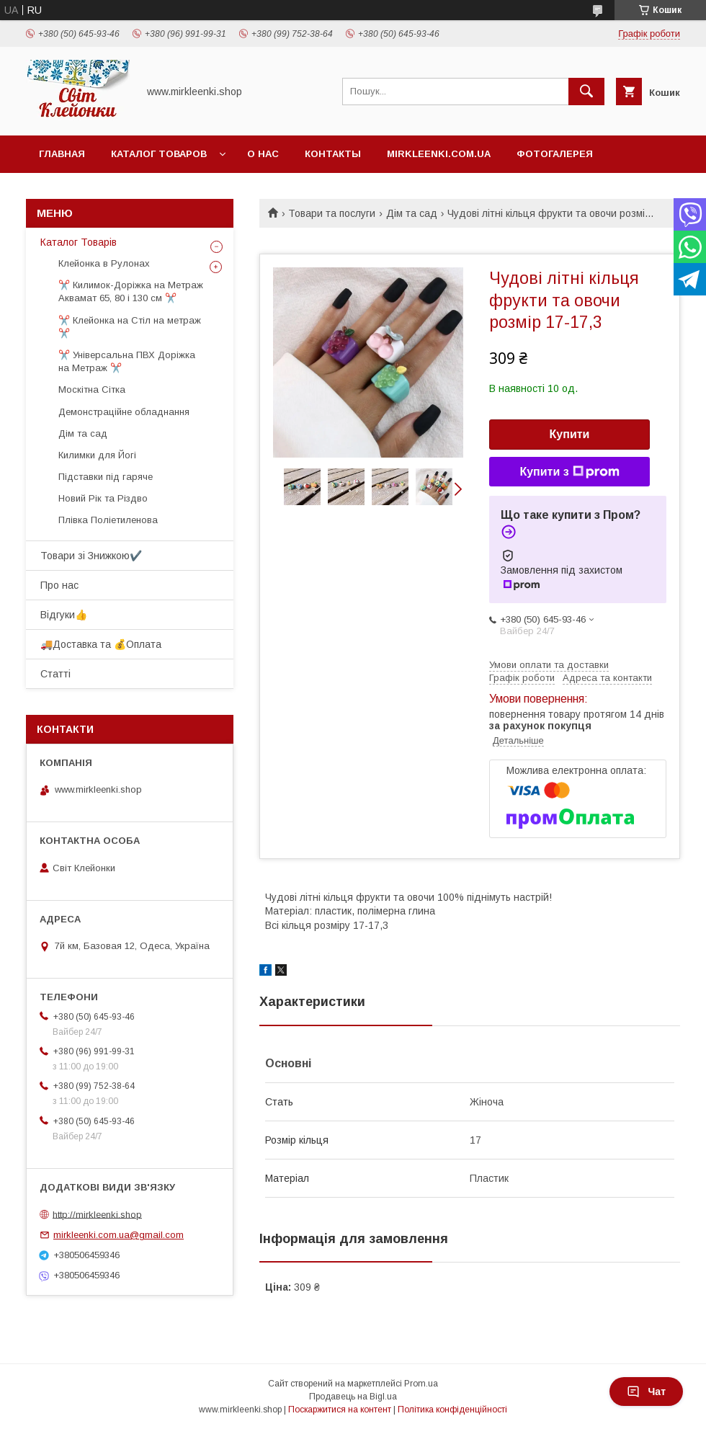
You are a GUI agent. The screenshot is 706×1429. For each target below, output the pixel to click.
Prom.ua (421, 1384)
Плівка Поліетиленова (108, 520)
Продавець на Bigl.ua (353, 1397)
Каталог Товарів (78, 242)
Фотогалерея (555, 153)
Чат (646, 1391)
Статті (55, 674)
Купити (570, 434)
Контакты (333, 153)
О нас (263, 153)
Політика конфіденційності (452, 1409)
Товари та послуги (331, 213)
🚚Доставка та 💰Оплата (100, 644)
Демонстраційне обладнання (123, 411)
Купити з (569, 472)
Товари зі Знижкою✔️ (91, 555)
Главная (62, 153)
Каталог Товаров (159, 153)
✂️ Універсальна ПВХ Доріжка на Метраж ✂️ (126, 361)
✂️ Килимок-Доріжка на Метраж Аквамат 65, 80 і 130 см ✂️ (130, 291)
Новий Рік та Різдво (103, 498)
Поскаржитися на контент (339, 1409)
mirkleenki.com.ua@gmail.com (118, 1234)
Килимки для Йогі (97, 455)
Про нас (59, 585)
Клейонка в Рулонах (104, 263)
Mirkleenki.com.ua (439, 153)
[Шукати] (586, 91)
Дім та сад (411, 213)
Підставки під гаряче (105, 476)
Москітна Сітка (91, 389)
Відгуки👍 (63, 614)
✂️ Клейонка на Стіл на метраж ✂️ (129, 327)
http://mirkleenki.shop (97, 1213)
